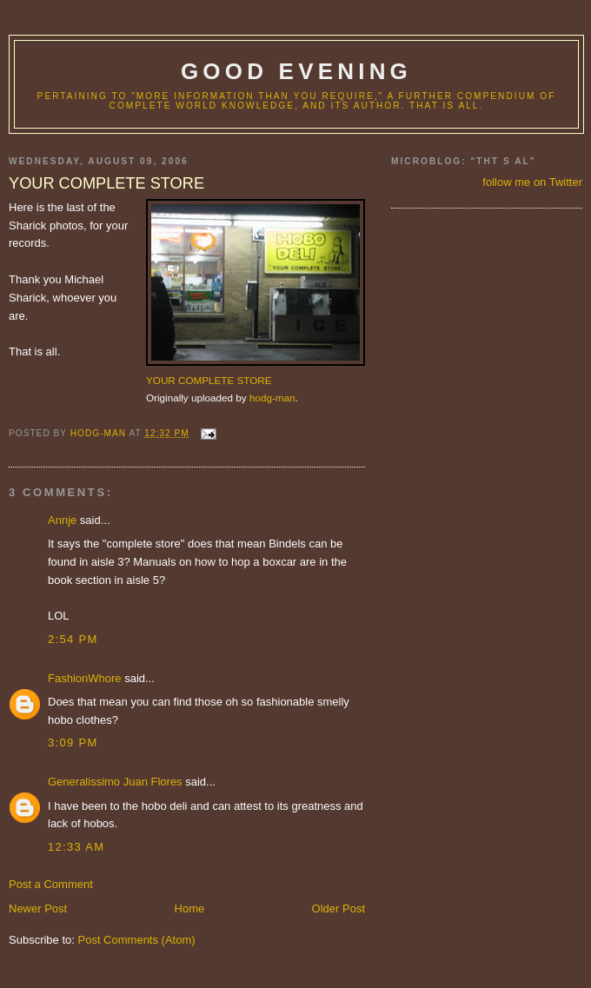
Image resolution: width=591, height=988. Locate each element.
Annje (62, 520)
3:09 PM (73, 742)
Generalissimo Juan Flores (115, 781)
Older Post (338, 908)
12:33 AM (76, 846)
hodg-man (272, 397)
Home (190, 908)
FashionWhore (85, 678)
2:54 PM (73, 639)
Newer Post (38, 908)
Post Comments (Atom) (137, 939)
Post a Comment (51, 884)
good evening (296, 71)
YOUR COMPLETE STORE (209, 380)
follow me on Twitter (532, 182)
